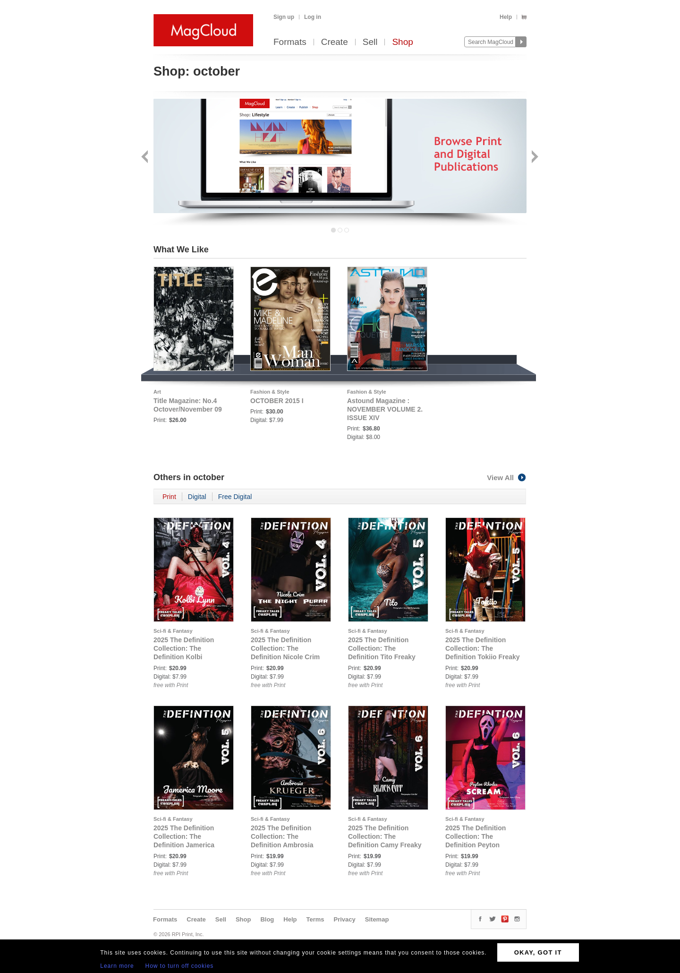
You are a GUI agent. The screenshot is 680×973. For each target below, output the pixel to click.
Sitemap (377, 919)
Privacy (345, 919)
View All (507, 478)
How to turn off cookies (179, 966)
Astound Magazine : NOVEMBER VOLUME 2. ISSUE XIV (385, 409)
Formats (289, 42)
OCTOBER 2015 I (277, 401)
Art (157, 392)
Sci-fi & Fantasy (173, 631)
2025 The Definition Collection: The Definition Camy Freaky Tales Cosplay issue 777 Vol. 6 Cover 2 (386, 845)
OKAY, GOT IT (538, 952)
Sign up (283, 17)
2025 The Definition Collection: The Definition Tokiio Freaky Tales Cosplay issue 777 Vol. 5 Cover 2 (483, 657)
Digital (197, 496)
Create (334, 42)
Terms (315, 919)
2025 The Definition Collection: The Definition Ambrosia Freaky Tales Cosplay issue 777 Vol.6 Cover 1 (287, 845)
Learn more (117, 966)
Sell (370, 42)
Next (533, 157)
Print (169, 496)
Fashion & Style (269, 392)
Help (506, 17)
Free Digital (235, 496)
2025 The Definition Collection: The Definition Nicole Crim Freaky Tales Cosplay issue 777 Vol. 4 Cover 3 (288, 657)
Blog (267, 919)
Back (145, 157)
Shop (402, 42)
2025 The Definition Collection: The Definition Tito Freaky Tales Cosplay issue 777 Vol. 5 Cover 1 (386, 657)
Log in (312, 17)
